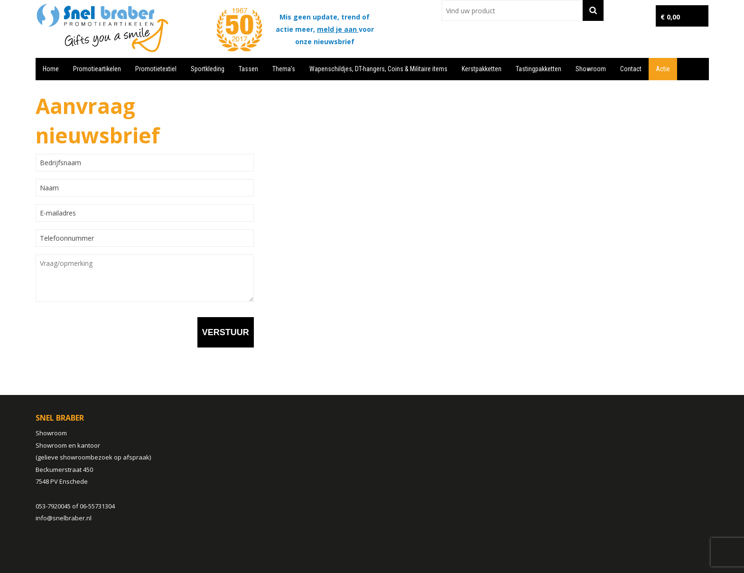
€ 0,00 (670, 16)
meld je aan (338, 29)
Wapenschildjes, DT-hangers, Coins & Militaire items (378, 69)
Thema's (283, 69)
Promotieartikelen (97, 69)
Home (51, 69)
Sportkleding (207, 69)
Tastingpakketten (538, 69)
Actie (663, 69)
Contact (631, 69)
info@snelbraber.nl (64, 518)
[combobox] (512, 10)
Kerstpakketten (482, 69)
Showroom (591, 69)
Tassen (248, 69)
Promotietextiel (156, 69)
